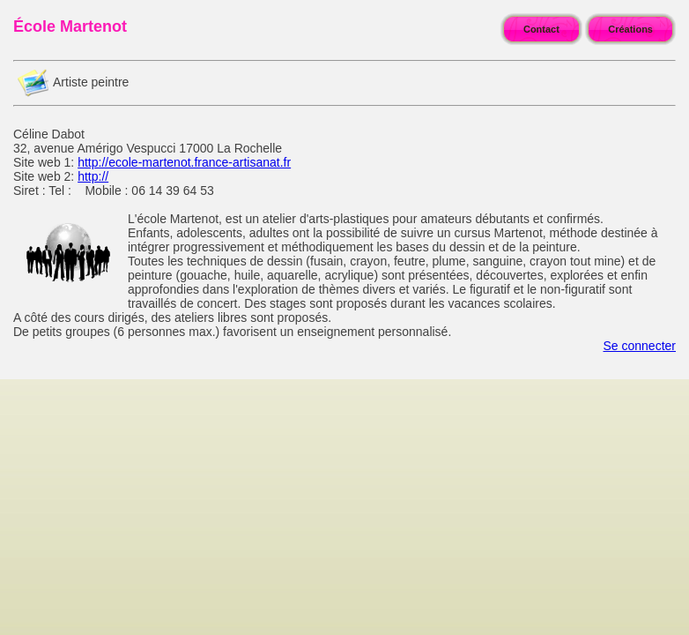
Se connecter (640, 346)
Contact (541, 29)
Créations (630, 29)
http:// (93, 176)
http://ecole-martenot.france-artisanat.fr (184, 162)
